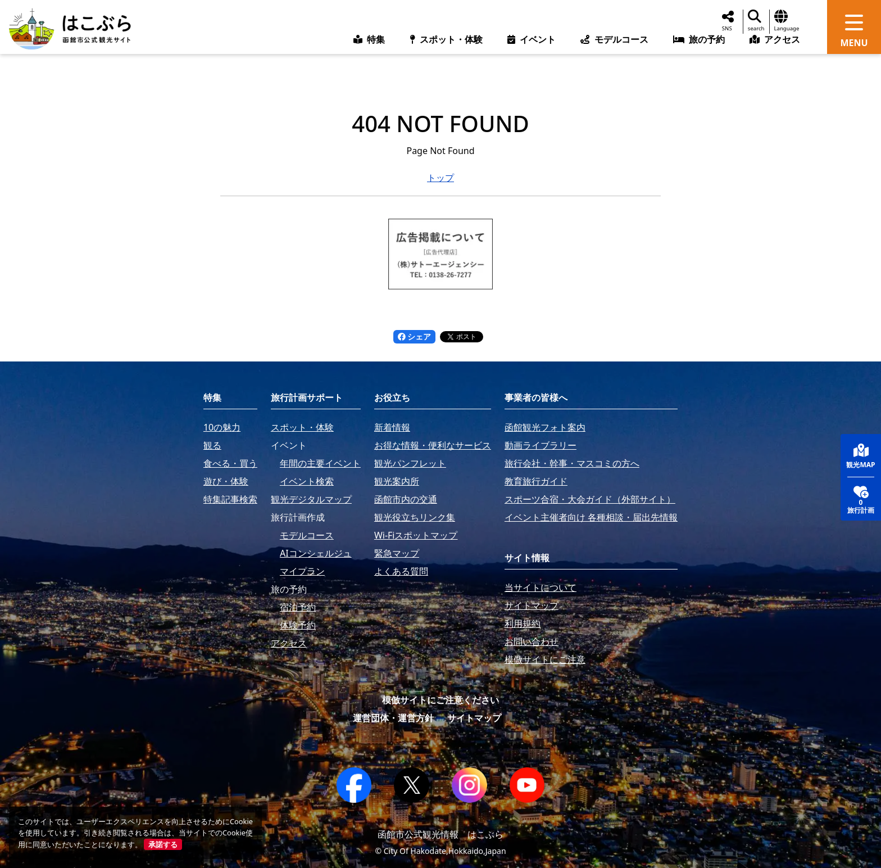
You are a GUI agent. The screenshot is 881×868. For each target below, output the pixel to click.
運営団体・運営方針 (393, 718)
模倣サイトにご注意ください (440, 700)
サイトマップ (474, 718)
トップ (440, 177)
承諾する (163, 844)
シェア (415, 336)
